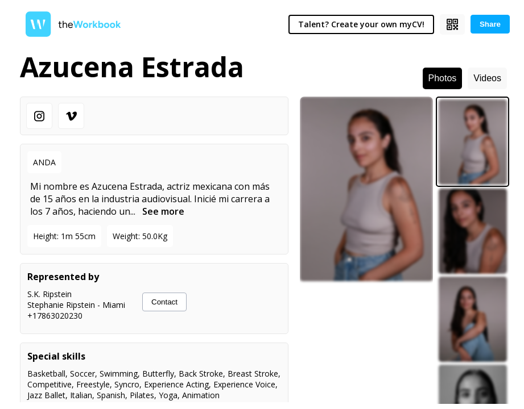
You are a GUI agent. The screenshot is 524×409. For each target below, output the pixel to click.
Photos (442, 78)
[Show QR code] (452, 24)
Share (490, 24)
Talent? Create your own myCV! (361, 24)
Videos (487, 78)
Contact (164, 302)
